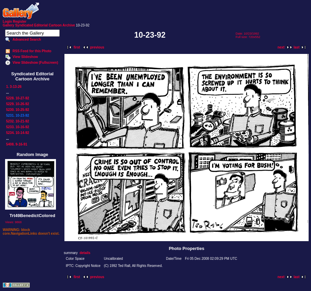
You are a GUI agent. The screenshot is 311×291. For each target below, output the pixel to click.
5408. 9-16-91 (16, 144)
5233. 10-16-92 (17, 127)
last (296, 47)
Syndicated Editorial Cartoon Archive (45, 25)
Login (7, 21)
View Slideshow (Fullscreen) (35, 62)
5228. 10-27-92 (17, 98)
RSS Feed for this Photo (32, 51)
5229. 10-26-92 (17, 104)
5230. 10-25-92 (17, 110)
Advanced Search (27, 39)
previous (97, 47)
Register (19, 21)
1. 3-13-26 (14, 87)
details (85, 253)
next (281, 47)
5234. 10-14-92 (17, 133)
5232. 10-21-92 (17, 121)
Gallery (8, 25)
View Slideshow (25, 57)
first (77, 47)
